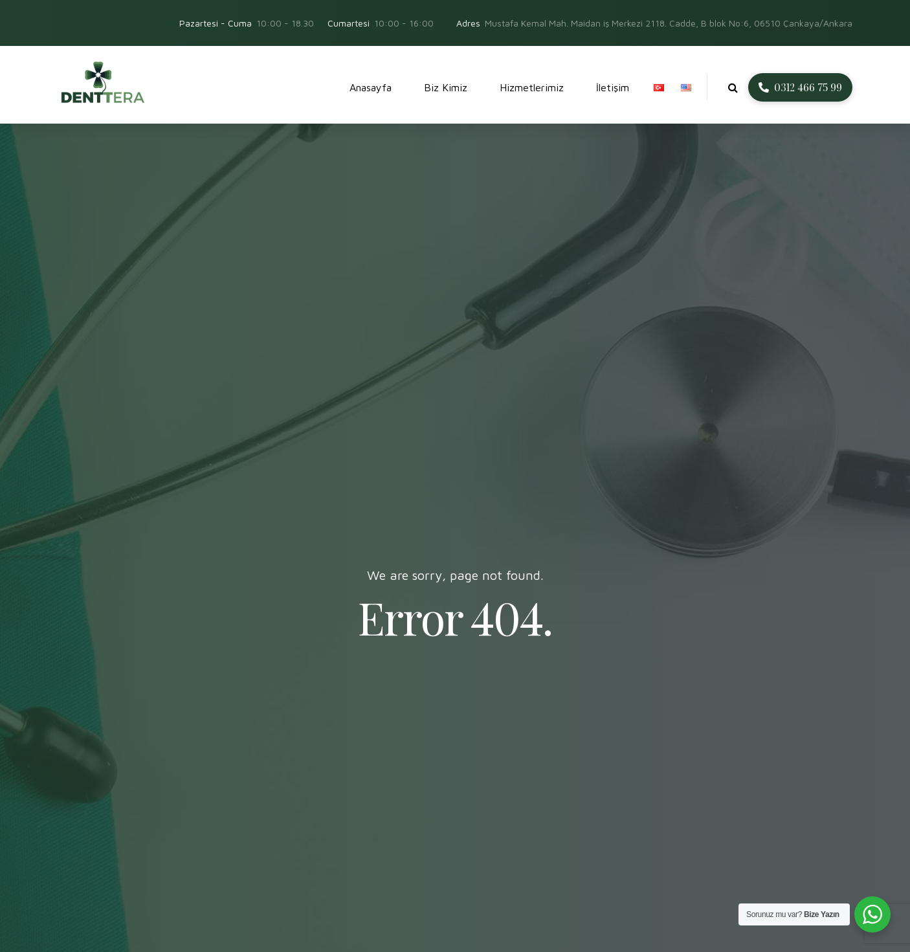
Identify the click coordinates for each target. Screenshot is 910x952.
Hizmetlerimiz (532, 87)
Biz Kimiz (445, 87)
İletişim (612, 87)
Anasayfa (371, 87)
